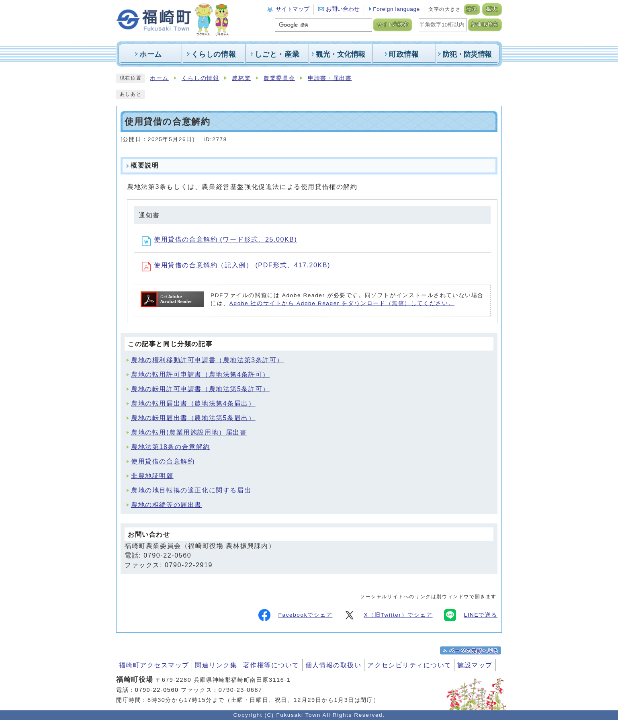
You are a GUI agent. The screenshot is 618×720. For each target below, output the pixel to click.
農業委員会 (279, 78)
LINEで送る (470, 615)
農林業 (241, 78)
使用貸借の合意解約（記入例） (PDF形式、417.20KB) (236, 265)
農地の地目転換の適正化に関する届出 (191, 490)
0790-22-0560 (157, 690)
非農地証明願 (152, 475)
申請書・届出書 (330, 78)
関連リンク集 (216, 665)
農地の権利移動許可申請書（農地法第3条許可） (207, 360)
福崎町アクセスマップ (154, 665)
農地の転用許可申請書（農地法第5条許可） (200, 389)
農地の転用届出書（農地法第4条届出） (193, 403)
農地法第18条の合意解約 (170, 446)
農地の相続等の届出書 (166, 504)
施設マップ (474, 665)
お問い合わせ (343, 9)
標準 (472, 9)
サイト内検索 (392, 24)
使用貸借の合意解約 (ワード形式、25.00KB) (219, 239)
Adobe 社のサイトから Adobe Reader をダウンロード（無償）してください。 (341, 303)
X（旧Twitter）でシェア (388, 615)
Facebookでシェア (295, 615)
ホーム (159, 78)
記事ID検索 (485, 24)
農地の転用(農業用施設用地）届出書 (189, 432)
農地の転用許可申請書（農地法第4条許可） (200, 374)
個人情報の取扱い (333, 665)
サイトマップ (292, 9)
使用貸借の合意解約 (162, 461)
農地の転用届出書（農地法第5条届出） (193, 417)
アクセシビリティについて (409, 665)
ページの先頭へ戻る (474, 651)
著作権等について (271, 665)
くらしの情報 (200, 78)
